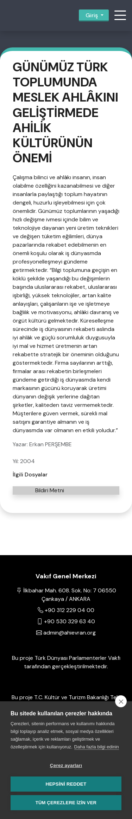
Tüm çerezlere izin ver (66, 802)
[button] (120, 15)
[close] (121, 701)
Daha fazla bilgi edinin (96, 746)
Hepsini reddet (65, 784)
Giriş (91, 15)
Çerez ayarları (66, 765)
